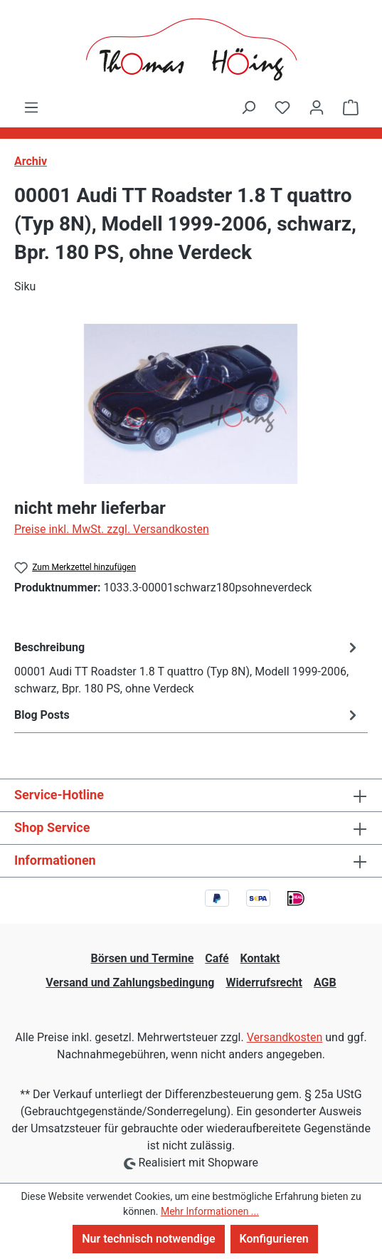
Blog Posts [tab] (187, 715)
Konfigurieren (274, 1238)
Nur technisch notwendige (148, 1238)
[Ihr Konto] (316, 107)
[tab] (187, 667)
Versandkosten (285, 1037)
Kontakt (260, 958)
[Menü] (31, 107)
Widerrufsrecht (264, 982)
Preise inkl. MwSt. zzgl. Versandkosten (111, 529)
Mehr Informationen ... (210, 1211)
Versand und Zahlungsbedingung (130, 982)
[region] (191, 404)
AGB (325, 982)
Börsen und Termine (142, 958)
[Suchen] (248, 107)
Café (216, 958)
